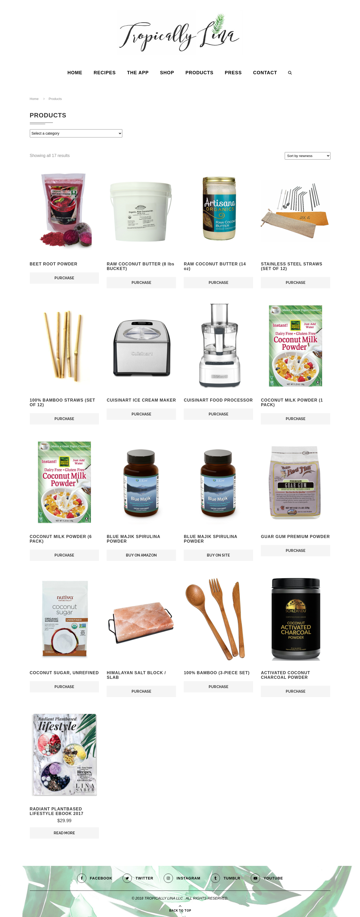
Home (34, 99)
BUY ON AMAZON (141, 555)
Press (233, 72)
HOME (74, 72)
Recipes (105, 72)
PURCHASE (64, 278)
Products (200, 72)
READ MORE (64, 833)
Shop (167, 72)
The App (138, 72)
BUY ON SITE (218, 555)
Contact (265, 72)
